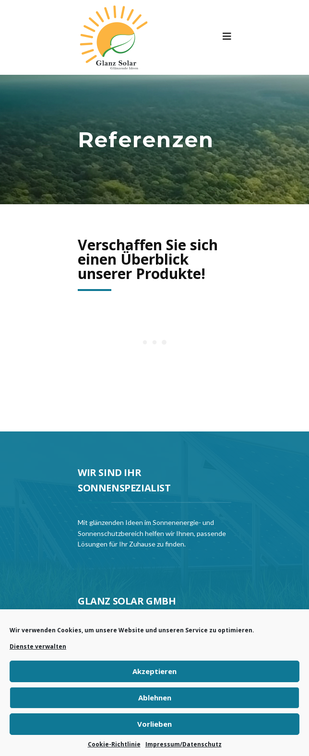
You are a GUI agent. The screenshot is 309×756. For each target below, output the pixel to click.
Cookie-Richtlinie (114, 744)
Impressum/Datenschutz (183, 744)
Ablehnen (154, 697)
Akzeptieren (154, 671)
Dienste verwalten (38, 646)
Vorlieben (154, 724)
